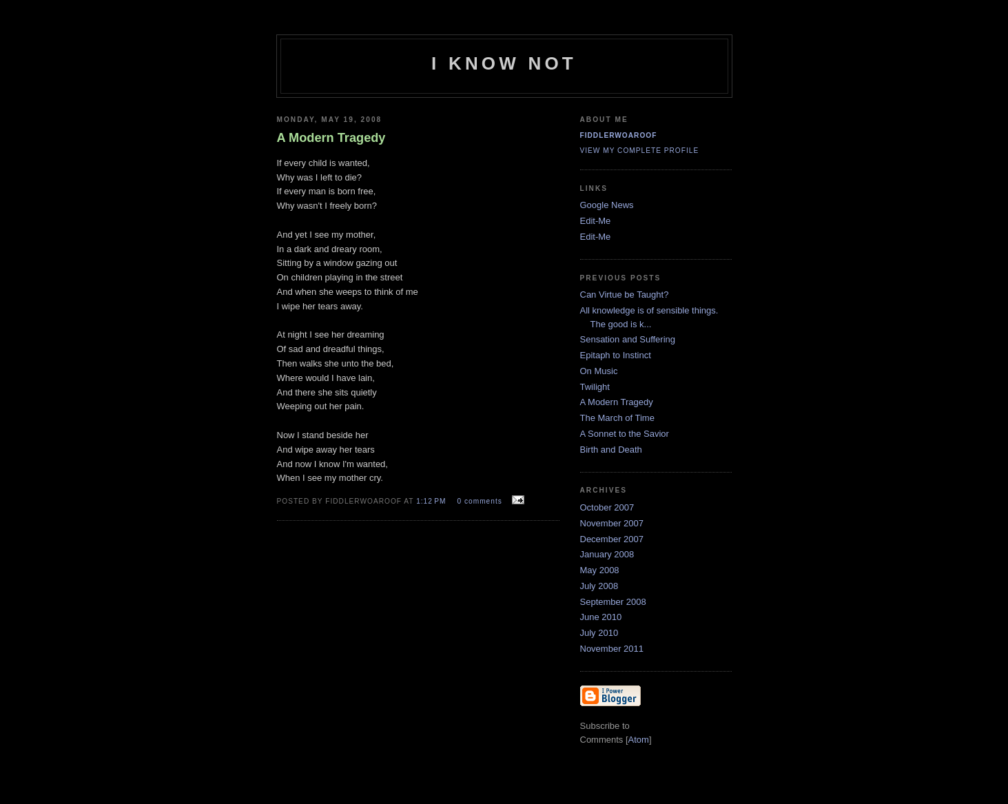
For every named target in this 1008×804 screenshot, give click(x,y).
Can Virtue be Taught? (624, 294)
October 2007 (607, 507)
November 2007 (612, 523)
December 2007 (612, 539)
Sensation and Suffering (628, 339)
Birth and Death (611, 449)
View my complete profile (639, 150)
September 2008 (613, 602)
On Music (599, 371)
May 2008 (599, 570)
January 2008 (607, 554)
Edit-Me (595, 221)
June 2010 (601, 617)
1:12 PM (432, 501)
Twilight (595, 387)
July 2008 (599, 586)
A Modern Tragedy (616, 402)
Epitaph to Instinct (615, 355)
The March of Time (617, 418)
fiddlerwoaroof (618, 135)
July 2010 (599, 633)
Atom (638, 739)
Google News (607, 205)
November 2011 (612, 648)
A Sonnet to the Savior (624, 434)
